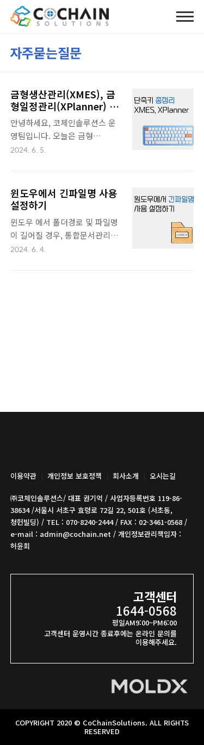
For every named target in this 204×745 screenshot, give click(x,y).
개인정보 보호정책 (74, 476)
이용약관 (23, 476)
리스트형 (187, 51)
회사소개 (126, 476)
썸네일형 (172, 51)
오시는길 (163, 476)
